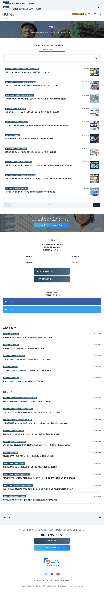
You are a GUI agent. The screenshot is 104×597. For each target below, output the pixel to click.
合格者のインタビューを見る (52, 225)
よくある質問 (75, 256)
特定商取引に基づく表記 (42, 580)
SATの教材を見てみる (44, 279)
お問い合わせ (51, 541)
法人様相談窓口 (77, 14)
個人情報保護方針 (56, 580)
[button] (52, 562)
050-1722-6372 (52, 535)
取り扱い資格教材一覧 (44, 271)
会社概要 (29, 256)
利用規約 (66, 580)
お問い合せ (74, 262)
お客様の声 (29, 262)
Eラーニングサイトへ (52, 547)
